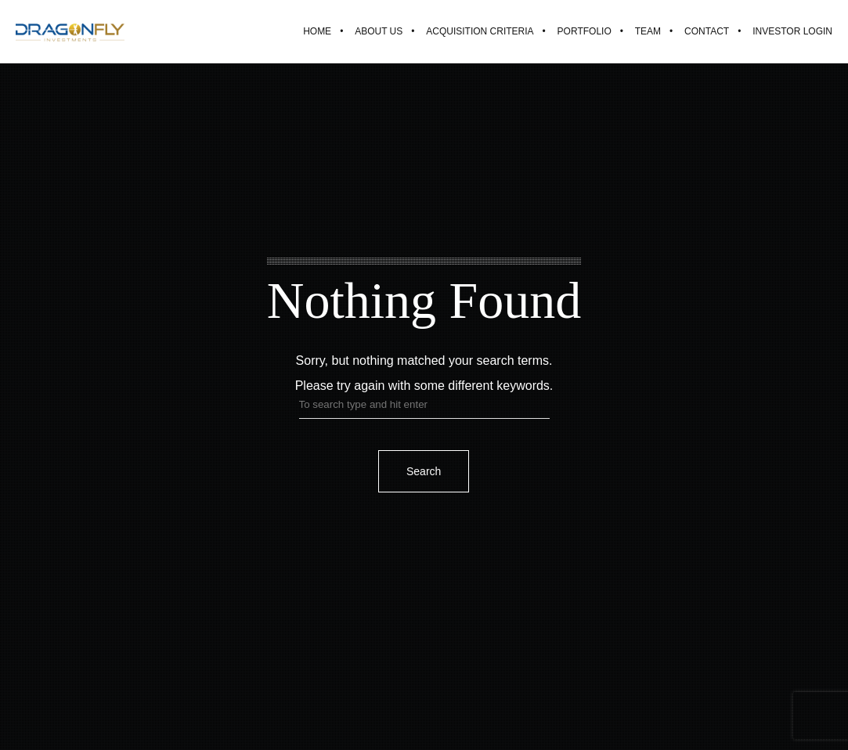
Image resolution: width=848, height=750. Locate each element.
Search (423, 471)
